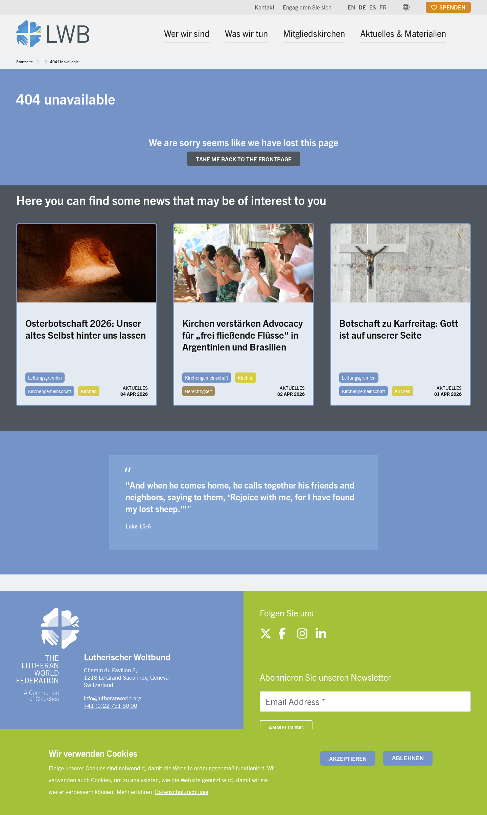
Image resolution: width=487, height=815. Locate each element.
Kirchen (89, 391)
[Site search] (466, 34)
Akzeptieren (348, 758)
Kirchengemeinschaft (49, 391)
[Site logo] (52, 32)
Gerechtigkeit (198, 391)
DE (362, 7)
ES (372, 7)
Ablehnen (408, 758)
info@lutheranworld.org (112, 698)
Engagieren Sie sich (307, 7)
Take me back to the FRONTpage (244, 159)
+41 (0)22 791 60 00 (110, 705)
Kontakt (265, 7)
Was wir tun (246, 33)
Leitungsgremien (45, 378)
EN (351, 7)
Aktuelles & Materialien (403, 33)
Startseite (24, 61)
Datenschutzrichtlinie (181, 791)
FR (383, 7)
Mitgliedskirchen (314, 33)
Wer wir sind (187, 33)
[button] (406, 7)
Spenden (452, 7)
